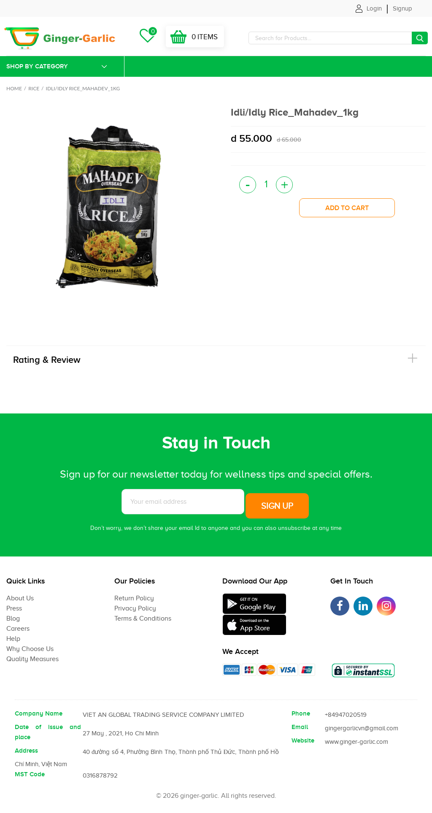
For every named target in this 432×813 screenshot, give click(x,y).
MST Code (30, 774)
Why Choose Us (30, 649)
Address (26, 750)
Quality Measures (32, 659)
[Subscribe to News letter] (183, 501)
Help (13, 639)
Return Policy (134, 598)
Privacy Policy (135, 608)
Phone (301, 713)
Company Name (38, 713)
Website (303, 740)
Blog (13, 618)
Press (14, 608)
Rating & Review (47, 359)
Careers (18, 628)
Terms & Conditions (142, 618)
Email (300, 727)
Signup (402, 8)
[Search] (338, 38)
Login (374, 8)
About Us (20, 598)
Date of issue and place (48, 732)
